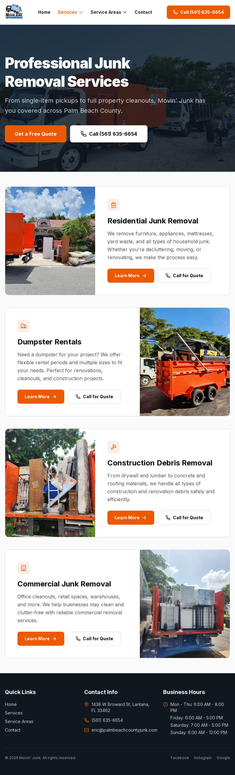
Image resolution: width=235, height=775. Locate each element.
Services (70, 12)
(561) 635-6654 (103, 720)
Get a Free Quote (36, 134)
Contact (143, 12)
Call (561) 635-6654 (198, 12)
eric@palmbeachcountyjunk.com (117, 730)
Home (44, 12)
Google (223, 757)
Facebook (180, 757)
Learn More (131, 275)
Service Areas (109, 12)
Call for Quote (184, 275)
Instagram (203, 757)
